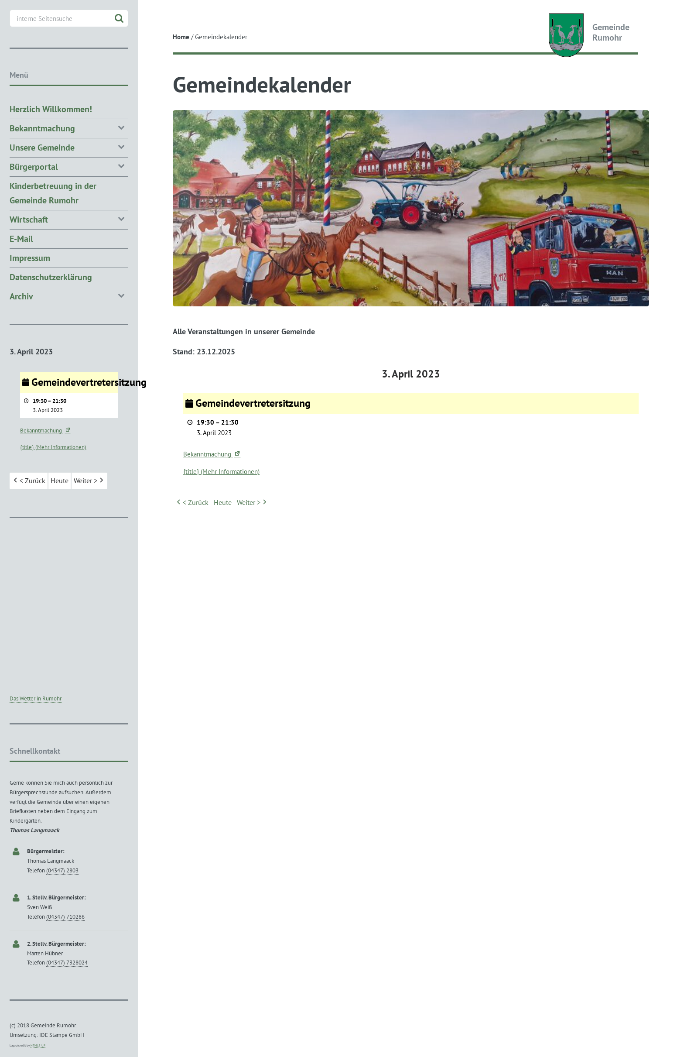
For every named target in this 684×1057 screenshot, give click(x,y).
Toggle (154, 14)
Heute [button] (223, 502)
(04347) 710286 (65, 916)
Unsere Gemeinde (69, 147)
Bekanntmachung (212, 454)
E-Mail (21, 238)
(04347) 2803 (62, 870)
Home (181, 37)
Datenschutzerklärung (51, 277)
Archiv (69, 295)
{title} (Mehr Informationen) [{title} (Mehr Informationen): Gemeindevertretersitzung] (221, 471)
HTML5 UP (38, 1045)
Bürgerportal (69, 166)
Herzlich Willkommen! (51, 109)
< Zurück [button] (192, 503)
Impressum (30, 258)
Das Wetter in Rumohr (36, 698)
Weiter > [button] (252, 503)
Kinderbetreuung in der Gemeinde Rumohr (53, 193)
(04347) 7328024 (67, 962)
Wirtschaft (69, 219)
